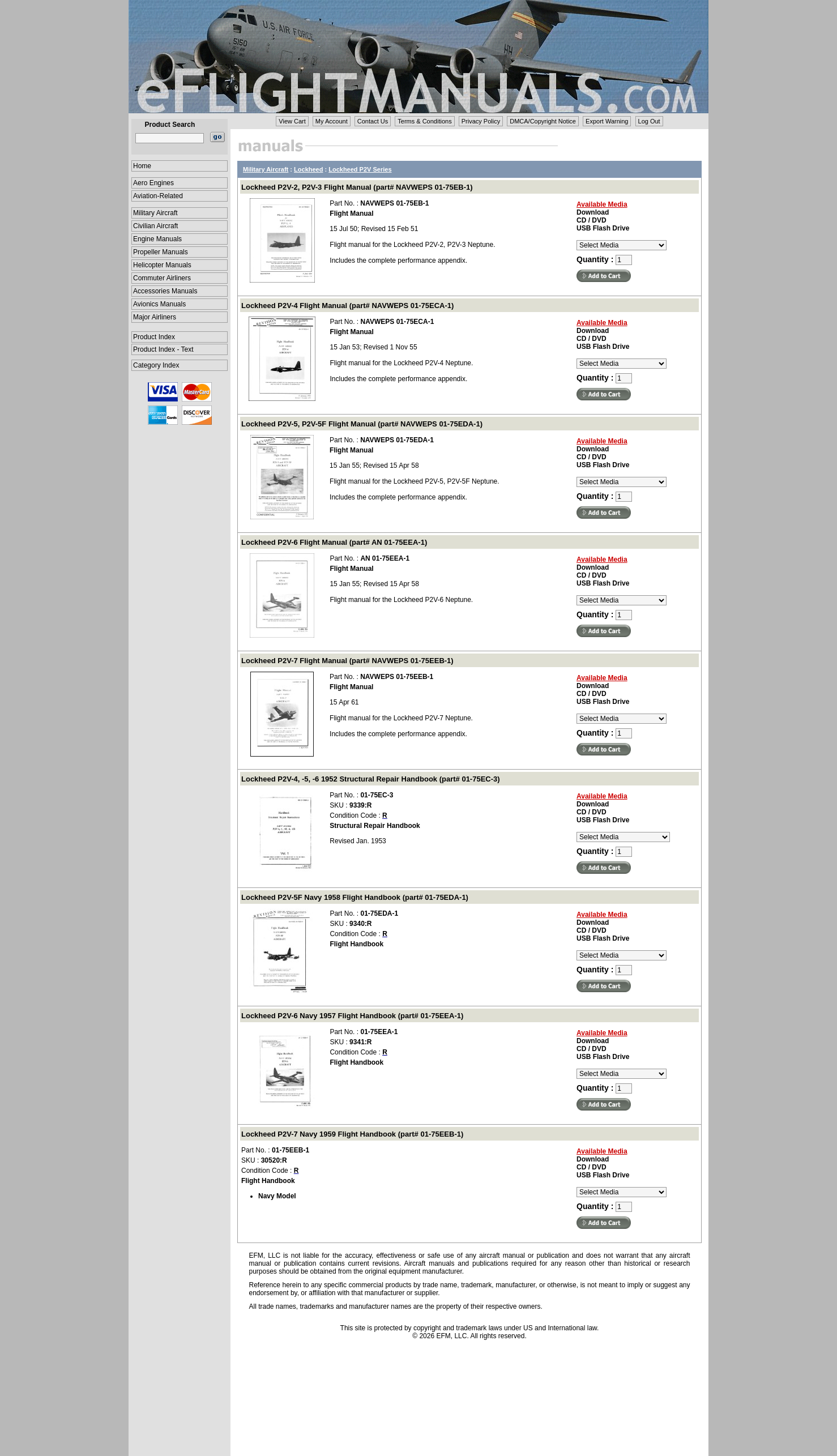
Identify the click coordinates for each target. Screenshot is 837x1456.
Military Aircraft (155, 213)
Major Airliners (154, 317)
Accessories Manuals (165, 291)
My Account (331, 121)
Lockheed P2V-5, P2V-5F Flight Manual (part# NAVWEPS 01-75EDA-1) (361, 424)
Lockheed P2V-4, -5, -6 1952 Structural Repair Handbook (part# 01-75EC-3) (370, 779)
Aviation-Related (158, 196)
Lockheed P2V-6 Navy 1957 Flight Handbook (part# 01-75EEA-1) (352, 1015)
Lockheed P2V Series (359, 169)
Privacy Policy (481, 121)
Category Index (156, 365)
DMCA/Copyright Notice (543, 121)
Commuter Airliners (162, 278)
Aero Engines (153, 183)
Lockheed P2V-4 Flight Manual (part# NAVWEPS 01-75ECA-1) (347, 305)
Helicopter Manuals (162, 265)
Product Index (154, 337)
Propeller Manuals (160, 252)
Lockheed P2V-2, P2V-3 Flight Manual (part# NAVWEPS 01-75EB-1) (357, 187)
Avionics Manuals (159, 304)
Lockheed (308, 169)
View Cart (292, 121)
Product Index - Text (163, 349)
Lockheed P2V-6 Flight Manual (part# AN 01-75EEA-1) (334, 542)
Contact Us (372, 121)
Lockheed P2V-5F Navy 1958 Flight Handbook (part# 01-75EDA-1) (354, 897)
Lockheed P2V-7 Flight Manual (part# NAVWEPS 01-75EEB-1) (347, 660)
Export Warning (607, 121)
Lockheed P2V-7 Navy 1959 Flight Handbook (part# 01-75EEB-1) (352, 1134)
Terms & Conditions (424, 121)
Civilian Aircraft (155, 226)
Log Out (649, 121)
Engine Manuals (157, 239)
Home (142, 166)
